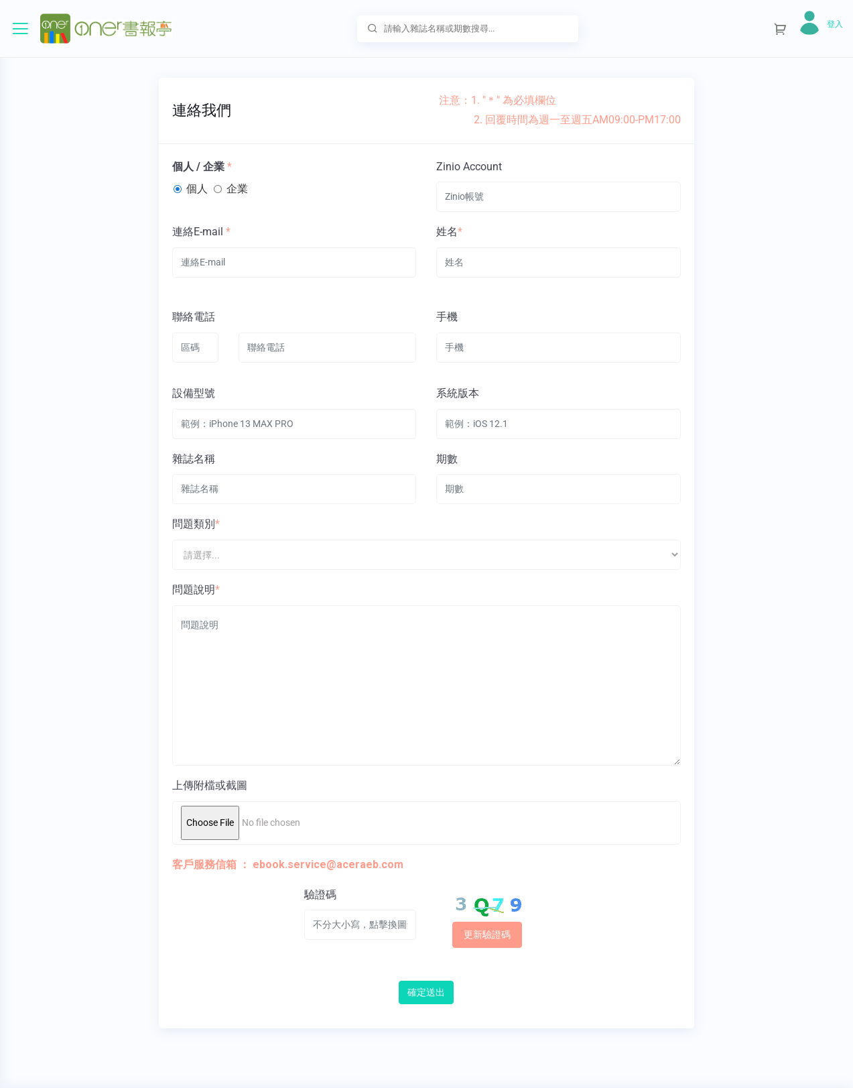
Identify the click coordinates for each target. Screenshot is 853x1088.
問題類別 (193, 524)
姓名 (447, 231)
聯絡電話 (193, 316)
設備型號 (193, 393)
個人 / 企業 (198, 166)
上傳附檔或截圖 (209, 785)
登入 (835, 24)
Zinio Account (469, 166)
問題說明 (193, 589)
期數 (447, 458)
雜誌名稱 (193, 458)
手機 (447, 316)
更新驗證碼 (487, 934)
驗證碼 (320, 894)
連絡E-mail (197, 231)
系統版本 (457, 393)
